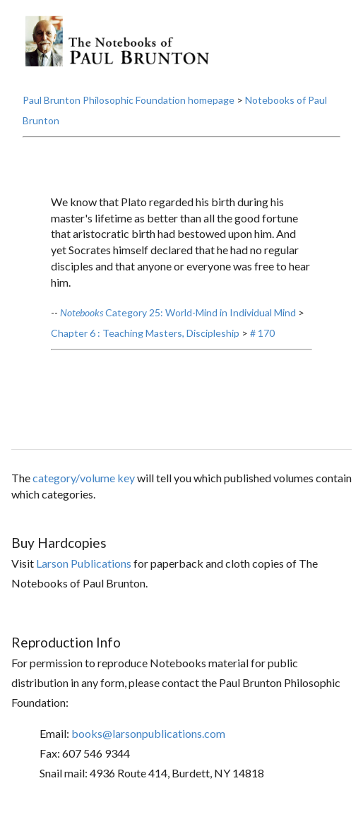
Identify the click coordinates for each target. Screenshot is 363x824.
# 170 (262, 333)
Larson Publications (83, 563)
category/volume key (83, 477)
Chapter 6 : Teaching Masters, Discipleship (145, 333)
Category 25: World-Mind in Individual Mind (178, 312)
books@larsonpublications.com (148, 733)
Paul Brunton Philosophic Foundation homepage (128, 100)
